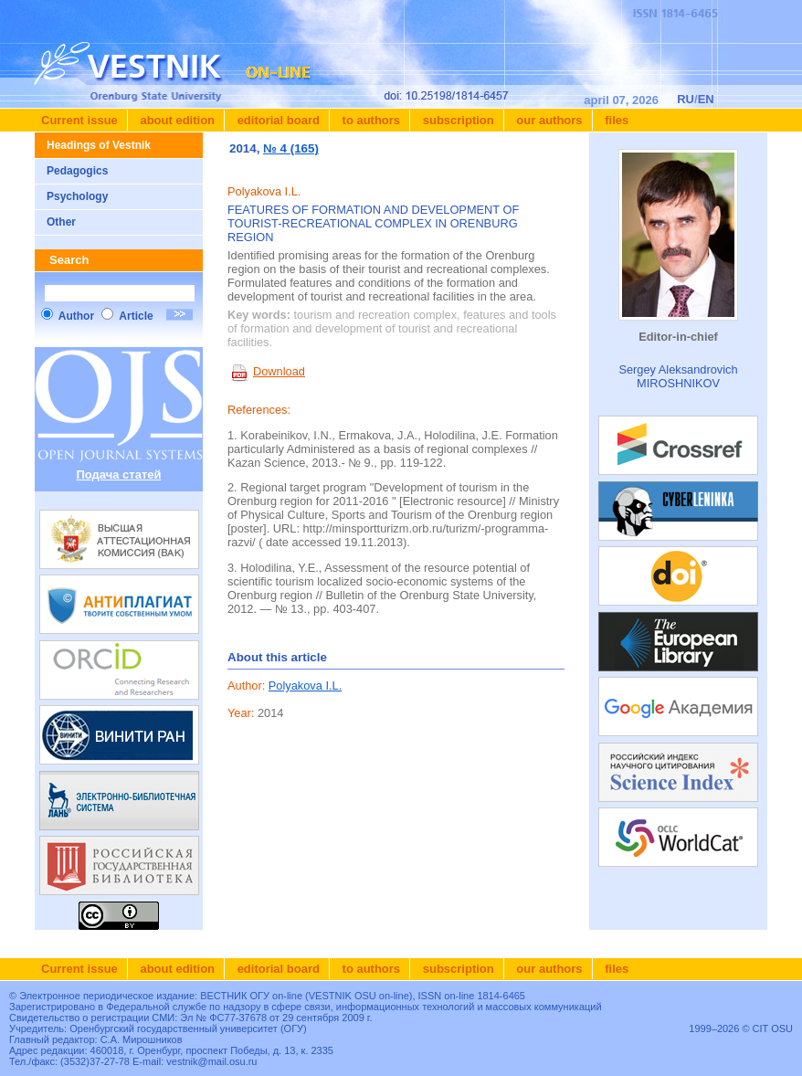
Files (615, 120)
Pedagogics (77, 170)
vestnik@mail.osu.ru (211, 1061)
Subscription (456, 120)
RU (685, 99)
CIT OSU (773, 1028)
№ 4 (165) (291, 148)
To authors (369, 120)
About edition (176, 120)
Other (61, 222)
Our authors (548, 120)
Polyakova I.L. (305, 685)
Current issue (79, 120)
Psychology (77, 196)
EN (706, 99)
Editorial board (277, 120)
